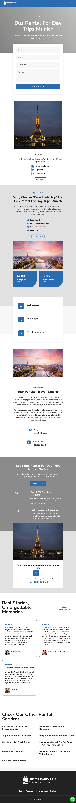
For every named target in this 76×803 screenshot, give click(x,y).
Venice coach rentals (12, 754)
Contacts (53, 791)
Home (21, 791)
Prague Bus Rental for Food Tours (56, 738)
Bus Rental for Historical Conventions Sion (14, 730)
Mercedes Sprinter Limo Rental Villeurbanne (54, 755)
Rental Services (42, 791)
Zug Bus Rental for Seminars (16, 738)
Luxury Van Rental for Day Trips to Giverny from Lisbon (55, 746)
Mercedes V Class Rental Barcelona (51, 730)
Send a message (38, 86)
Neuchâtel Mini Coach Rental (16, 745)
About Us (29, 791)
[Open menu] (72, 3)
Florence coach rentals (14, 763)
